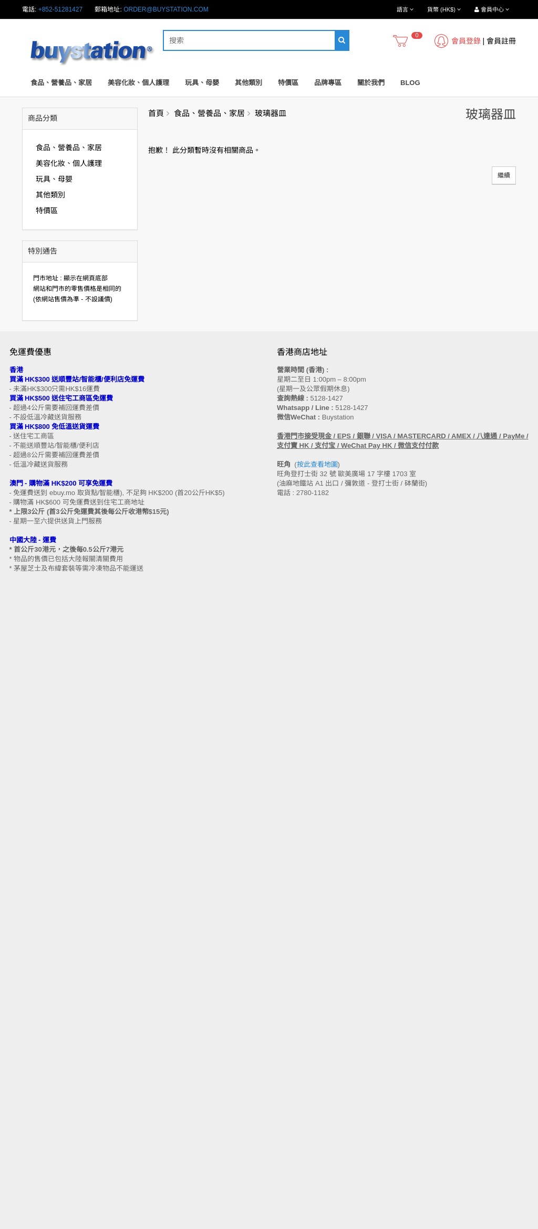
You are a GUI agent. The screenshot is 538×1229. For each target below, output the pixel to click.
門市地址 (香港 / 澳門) (40, 963)
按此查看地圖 (317, 464)
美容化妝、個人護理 (138, 83)
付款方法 (22, 983)
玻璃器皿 (270, 113)
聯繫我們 (289, 933)
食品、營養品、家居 (61, 83)
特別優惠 (22, 1090)
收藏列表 (289, 1100)
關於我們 (371, 83)
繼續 (504, 175)
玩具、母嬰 (202, 83)
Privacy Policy (307, 1223)
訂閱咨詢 (289, 1110)
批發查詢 (22, 993)
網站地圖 (289, 943)
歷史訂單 (289, 1090)
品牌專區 (328, 83)
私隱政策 (22, 1013)
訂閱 (52, 856)
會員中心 (289, 1080)
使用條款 (22, 1023)
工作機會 (22, 1033)
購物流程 (22, 953)
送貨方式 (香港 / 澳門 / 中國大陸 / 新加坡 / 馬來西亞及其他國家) (98, 973)
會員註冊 (501, 41)
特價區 (288, 83)
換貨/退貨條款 (29, 1003)
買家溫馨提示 (28, 943)
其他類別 (248, 83)
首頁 (156, 113)
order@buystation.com (166, 9)
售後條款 (22, 933)
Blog (410, 83)
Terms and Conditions (243, 1223)
